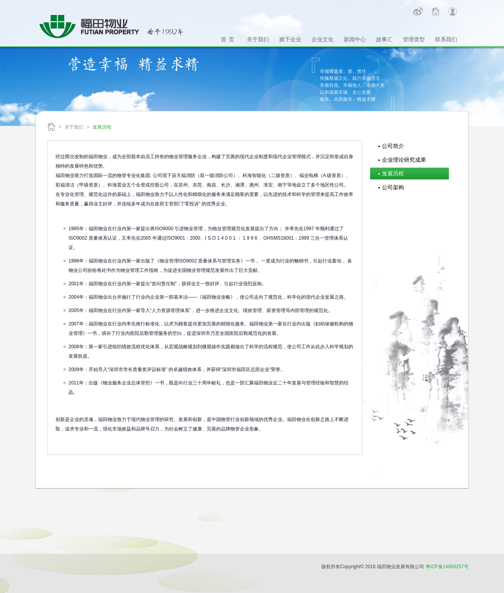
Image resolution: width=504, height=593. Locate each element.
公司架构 (393, 187)
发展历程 (393, 173)
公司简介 (393, 146)
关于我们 (74, 127)
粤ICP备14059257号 (447, 566)
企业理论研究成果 (404, 160)
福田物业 (51, 126)
